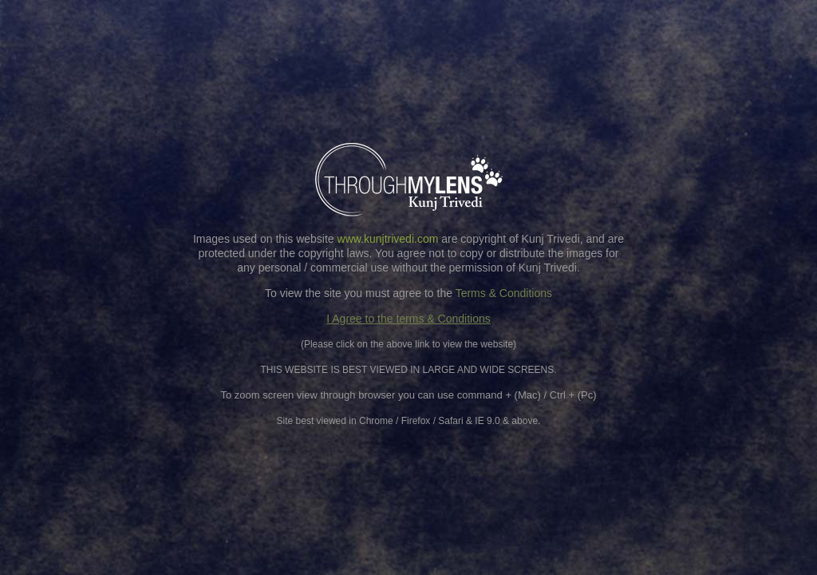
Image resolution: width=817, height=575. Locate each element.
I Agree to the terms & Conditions (408, 318)
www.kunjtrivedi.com (388, 238)
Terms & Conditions (504, 293)
